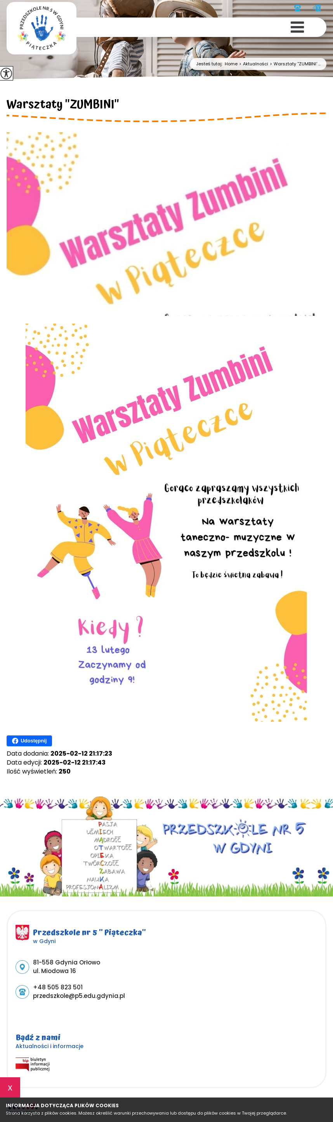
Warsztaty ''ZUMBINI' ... (294, 64)
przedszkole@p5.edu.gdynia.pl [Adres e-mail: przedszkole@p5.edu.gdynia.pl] (79, 996)
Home (231, 64)
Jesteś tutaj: (210, 64)
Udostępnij (29, 741)
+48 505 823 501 (297, 8)
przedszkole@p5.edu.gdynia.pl (316, 8)
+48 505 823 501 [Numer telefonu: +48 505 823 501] (58, 987)
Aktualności (253, 64)
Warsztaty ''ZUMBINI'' (63, 105)
